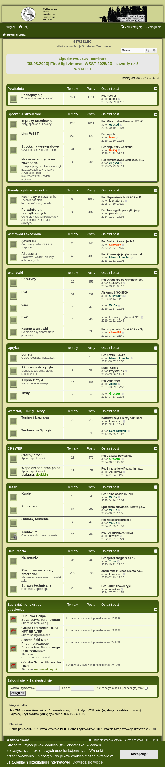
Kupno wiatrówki (34, 328)
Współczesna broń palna (40, 468)
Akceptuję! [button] (139, 754)
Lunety (26, 354)
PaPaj (113, 150)
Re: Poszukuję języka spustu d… (123, 254)
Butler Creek (109, 368)
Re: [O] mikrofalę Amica (117, 532)
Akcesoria (29, 253)
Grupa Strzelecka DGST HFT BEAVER (40, 629)
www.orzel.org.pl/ (45, 669)
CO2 (24, 305)
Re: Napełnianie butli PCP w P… (122, 197)
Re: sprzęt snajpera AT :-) (118, 558)
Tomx (112, 561)
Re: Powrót (108, 95)
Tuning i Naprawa (35, 417)
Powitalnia (16, 88)
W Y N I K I (82, 69)
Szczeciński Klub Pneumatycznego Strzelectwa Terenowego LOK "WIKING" (40, 645)
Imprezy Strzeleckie (36, 121)
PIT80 (152, 729)
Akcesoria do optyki (37, 367)
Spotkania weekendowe (40, 146)
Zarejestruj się (41, 680)
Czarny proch (32, 455)
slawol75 (115, 244)
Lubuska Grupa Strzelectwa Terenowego (40, 617)
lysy (112, 137)
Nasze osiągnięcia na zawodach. (38, 161)
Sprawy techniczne (36, 585)
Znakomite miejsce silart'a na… (122, 571)
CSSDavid (115, 283)
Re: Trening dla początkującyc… (122, 210)
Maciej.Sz (42, 474)
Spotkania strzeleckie (24, 114)
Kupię (26, 493)
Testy (25, 393)
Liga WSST (30, 133)
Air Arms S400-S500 (114, 292)
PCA (24, 317)
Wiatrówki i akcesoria (24, 234)
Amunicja (28, 241)
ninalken (114, 589)
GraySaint (115, 295)
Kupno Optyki (32, 380)
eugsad (114, 124)
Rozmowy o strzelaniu (38, 197)
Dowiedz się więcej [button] (88, 762)
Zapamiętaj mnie (135, 688)
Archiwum (29, 532)
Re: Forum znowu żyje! (116, 586)
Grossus (114, 393)
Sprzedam (29, 506)
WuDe (113, 305)
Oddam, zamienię (35, 519)
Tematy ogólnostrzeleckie (28, 190)
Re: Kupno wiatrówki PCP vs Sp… (123, 329)
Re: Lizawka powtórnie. (116, 455)
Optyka (13, 348)
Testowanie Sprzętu (36, 430)
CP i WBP (15, 448)
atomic (113, 99)
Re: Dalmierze (110, 380)
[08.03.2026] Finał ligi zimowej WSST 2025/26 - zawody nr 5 (82, 64)
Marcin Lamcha (119, 257)
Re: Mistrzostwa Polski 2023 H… (122, 160)
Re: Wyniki (108, 134)
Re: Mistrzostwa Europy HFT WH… (124, 121)
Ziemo (113, 384)
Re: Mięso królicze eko (116, 519)
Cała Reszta (17, 551)
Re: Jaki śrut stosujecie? (117, 241)
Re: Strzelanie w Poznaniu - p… (122, 468)
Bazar (12, 487)
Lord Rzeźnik (117, 431)
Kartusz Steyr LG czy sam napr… (123, 418)
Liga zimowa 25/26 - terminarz (82, 59)
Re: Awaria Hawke (113, 355)
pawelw (113, 213)
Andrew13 (115, 471)
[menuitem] (23, 27)
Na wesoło (29, 557)
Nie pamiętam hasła (109, 688)
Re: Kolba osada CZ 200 (117, 494)
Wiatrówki (15, 272)
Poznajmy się (31, 95)
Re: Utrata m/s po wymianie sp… (123, 279)
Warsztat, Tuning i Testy (26, 411)
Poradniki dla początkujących (33, 211)
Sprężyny (28, 279)
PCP (24, 292)
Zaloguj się (16, 680)
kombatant (115, 421)
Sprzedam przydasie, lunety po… (123, 507)
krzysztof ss (116, 200)
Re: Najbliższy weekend (117, 147)
